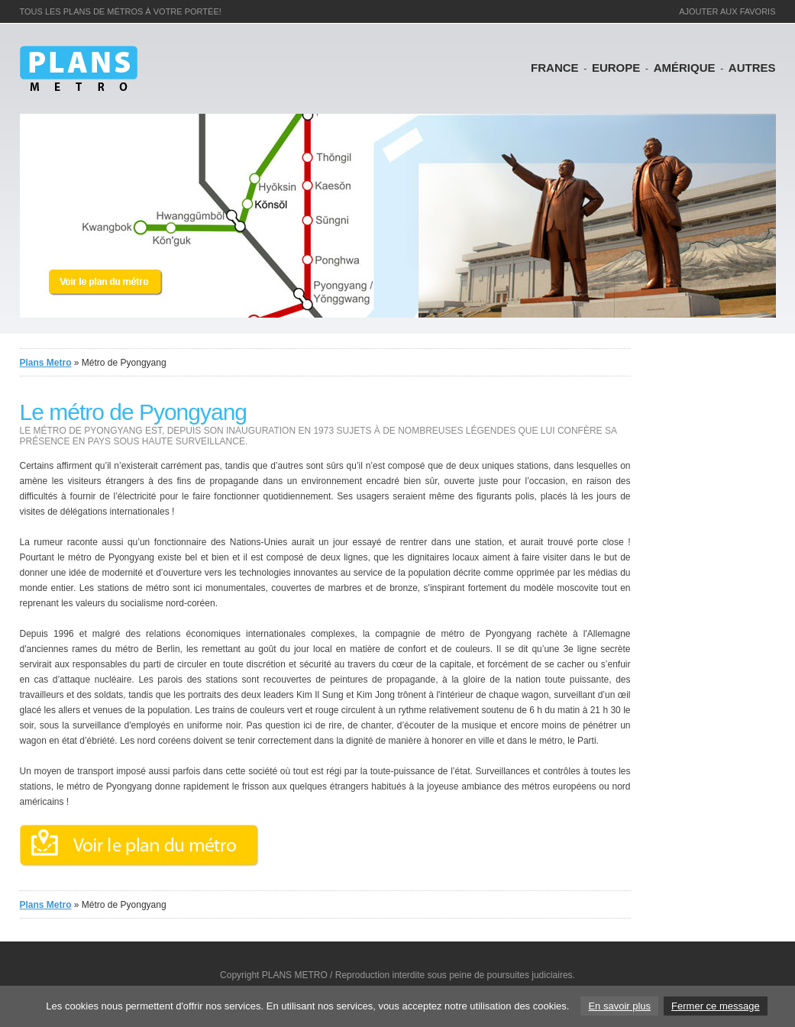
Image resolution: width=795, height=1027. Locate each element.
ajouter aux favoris (727, 11)
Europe (616, 67)
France (555, 67)
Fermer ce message (715, 1006)
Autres (752, 67)
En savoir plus (619, 1006)
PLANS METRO (295, 975)
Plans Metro (46, 362)
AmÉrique (685, 67)
